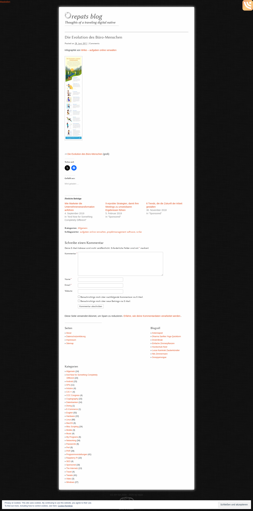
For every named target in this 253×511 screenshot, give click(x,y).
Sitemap (70, 343)
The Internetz (72, 468)
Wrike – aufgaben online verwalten (99, 50)
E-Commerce (72, 409)
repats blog (86, 16)
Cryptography (72, 399)
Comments (94, 43)
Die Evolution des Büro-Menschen (84, 154)
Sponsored (71, 465)
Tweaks (69, 475)
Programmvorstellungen (76, 454)
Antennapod (157, 333)
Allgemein (82, 228)
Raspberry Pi (72, 458)
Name (68, 279)
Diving (69, 406)
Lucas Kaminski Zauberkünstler (166, 350)
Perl (68, 447)
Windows (70, 482)
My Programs (72, 437)
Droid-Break (157, 340)
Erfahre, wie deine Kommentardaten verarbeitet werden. (152, 316)
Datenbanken (72, 402)
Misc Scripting (72, 426)
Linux (68, 420)
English (69, 413)
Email (68, 285)
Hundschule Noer (160, 347)
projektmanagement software (121, 232)
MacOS (69, 423)
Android (69, 381)
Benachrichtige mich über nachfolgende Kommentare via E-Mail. (112, 297)
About (68, 333)
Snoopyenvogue (159, 357)
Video (68, 479)
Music (68, 433)
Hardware (70, 416)
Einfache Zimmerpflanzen (163, 343)
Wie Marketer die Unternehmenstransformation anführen (80, 206)
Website (68, 291)
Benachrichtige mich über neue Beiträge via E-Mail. (106, 301)
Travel (69, 472)
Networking (71, 440)
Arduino (69, 388)
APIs (68, 385)
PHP (68, 451)
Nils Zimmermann (160, 354)
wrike (139, 232)
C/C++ (69, 392)
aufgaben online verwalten (93, 232)
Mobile (69, 430)
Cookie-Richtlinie (65, 506)
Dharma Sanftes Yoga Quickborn (166, 336)
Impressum (71, 340)
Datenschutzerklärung (76, 336)
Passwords (71, 444)
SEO (68, 461)
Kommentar (71, 253)
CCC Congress (73, 395)
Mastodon (5, 1)
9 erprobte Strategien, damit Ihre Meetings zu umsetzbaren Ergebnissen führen (122, 206)
